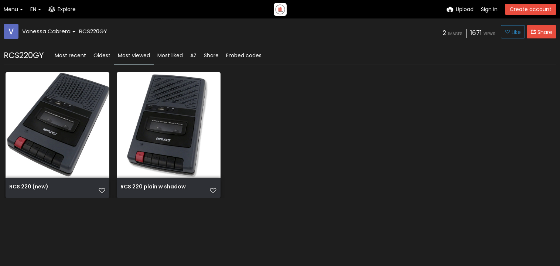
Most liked (170, 55)
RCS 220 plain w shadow (153, 187)
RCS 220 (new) (28, 187)
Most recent (70, 55)
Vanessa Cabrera (48, 31)
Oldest (101, 55)
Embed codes (244, 55)
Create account (531, 9)
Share (211, 55)
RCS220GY (93, 31)
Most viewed (134, 55)
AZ (193, 55)
